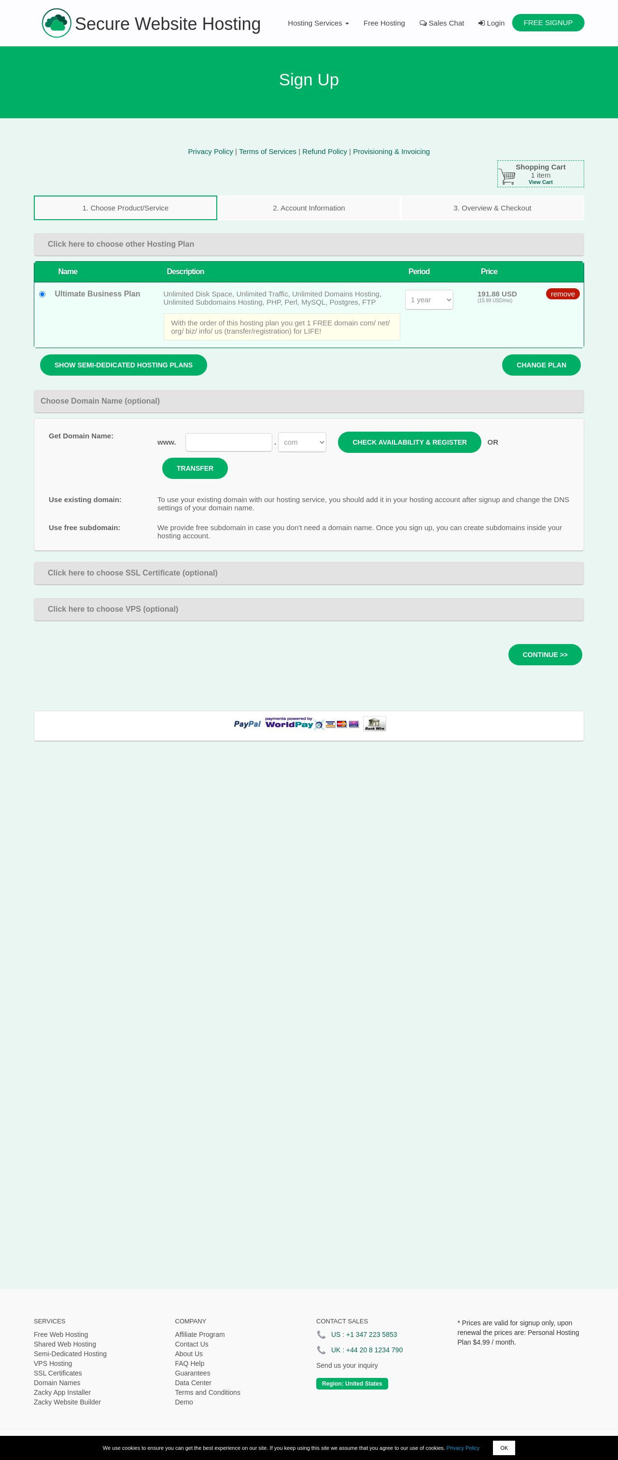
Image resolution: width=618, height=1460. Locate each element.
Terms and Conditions (207, 1392)
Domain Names (57, 1383)
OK (504, 1448)
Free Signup (548, 22)
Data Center (193, 1383)
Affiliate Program (200, 1334)
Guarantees (193, 1373)
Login (491, 23)
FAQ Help (190, 1363)
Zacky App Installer (62, 1392)
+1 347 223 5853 (371, 1334)
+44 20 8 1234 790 (374, 1350)
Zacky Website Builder (67, 1402)
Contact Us (192, 1344)
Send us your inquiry (347, 1365)
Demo (184, 1402)
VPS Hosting (53, 1363)
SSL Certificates (58, 1373)
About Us (189, 1354)
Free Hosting (384, 23)
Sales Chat (442, 23)
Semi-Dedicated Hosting (70, 1354)
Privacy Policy (463, 1448)
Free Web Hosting (61, 1334)
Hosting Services (318, 23)
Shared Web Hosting (65, 1344)
